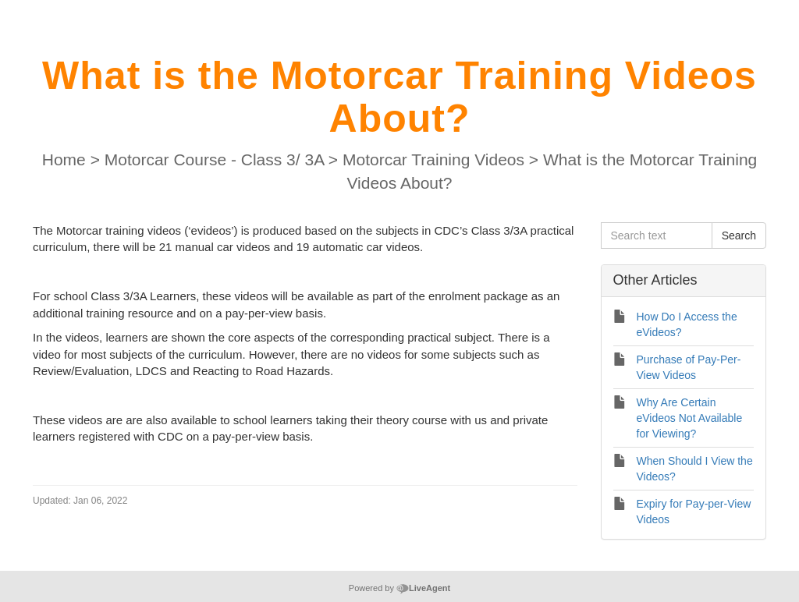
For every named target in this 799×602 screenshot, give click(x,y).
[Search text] (656, 235)
